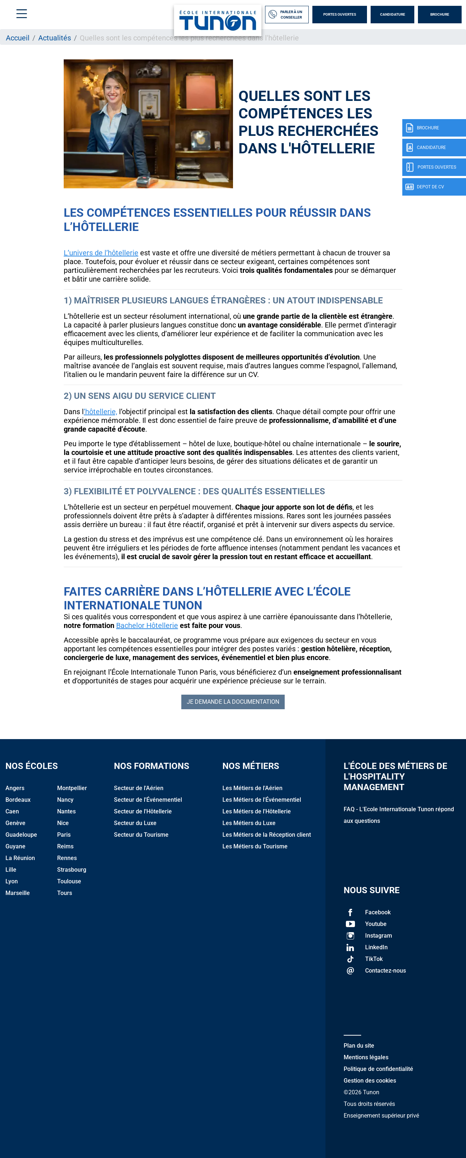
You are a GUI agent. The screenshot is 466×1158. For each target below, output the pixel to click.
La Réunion (20, 858)
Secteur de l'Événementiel (148, 799)
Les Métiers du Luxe (249, 823)
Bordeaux (18, 799)
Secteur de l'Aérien (138, 788)
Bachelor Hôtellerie (147, 625)
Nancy (65, 799)
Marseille (17, 893)
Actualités (54, 38)
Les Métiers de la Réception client (266, 834)
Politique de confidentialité (378, 1068)
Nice (63, 823)
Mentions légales (366, 1057)
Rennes (67, 858)
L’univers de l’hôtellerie (101, 252)
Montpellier (72, 788)
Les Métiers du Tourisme (255, 846)
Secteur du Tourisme (141, 834)
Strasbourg (71, 869)
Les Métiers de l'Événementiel (261, 799)
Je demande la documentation (233, 701)
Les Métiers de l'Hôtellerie (256, 811)
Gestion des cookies (370, 1080)
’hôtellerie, (100, 411)
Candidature (392, 14)
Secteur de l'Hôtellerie (143, 811)
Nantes (66, 811)
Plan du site (359, 1045)
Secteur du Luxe (135, 823)
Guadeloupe (21, 834)
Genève (15, 823)
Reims (65, 846)
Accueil (17, 38)
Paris (64, 834)
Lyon (11, 881)
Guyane (15, 846)
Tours (64, 893)
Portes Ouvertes (339, 14)
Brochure (439, 14)
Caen (12, 811)
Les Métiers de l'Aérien (252, 788)
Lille (10, 869)
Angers (14, 788)
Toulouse (69, 881)
